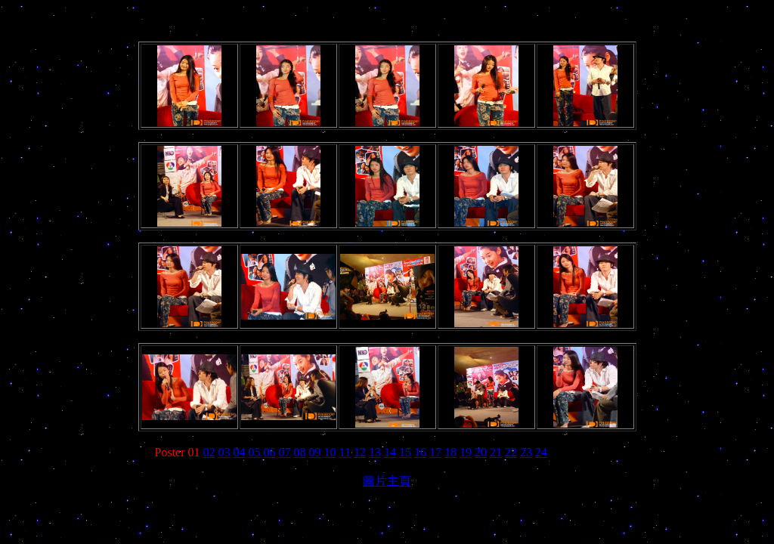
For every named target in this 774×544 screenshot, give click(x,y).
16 (420, 452)
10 (330, 452)
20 (481, 452)
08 (300, 452)
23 (526, 452)
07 (285, 452)
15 (405, 452)
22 (511, 452)
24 (541, 452)
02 (209, 452)
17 (435, 452)
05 (255, 452)
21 (496, 452)
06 (270, 452)
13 (375, 452)
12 (360, 452)
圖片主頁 (387, 480)
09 (315, 452)
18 (450, 452)
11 (345, 452)
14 (390, 452)
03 (224, 452)
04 (240, 452)
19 (466, 452)
